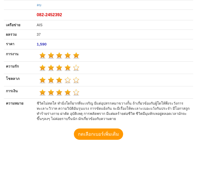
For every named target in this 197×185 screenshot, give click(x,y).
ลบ (39, 5)
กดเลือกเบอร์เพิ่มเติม (98, 134)
